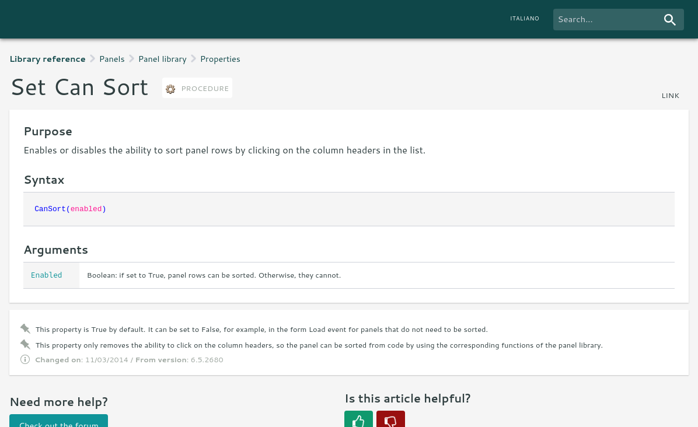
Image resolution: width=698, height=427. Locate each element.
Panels (112, 58)
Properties (220, 58)
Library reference (47, 58)
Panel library (162, 58)
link (670, 95)
